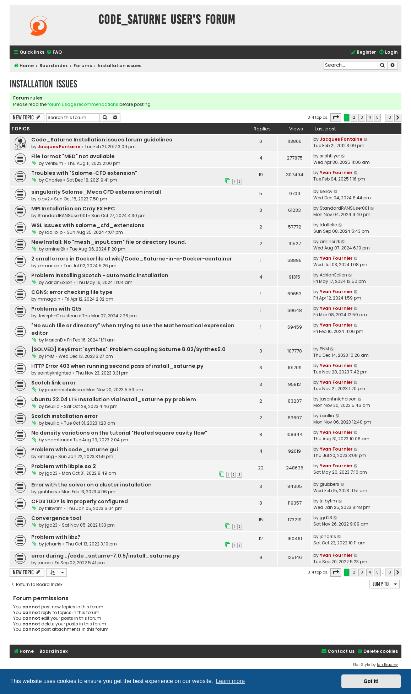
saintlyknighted (54, 373)
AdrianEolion (58, 282)
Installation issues (43, 84)
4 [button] (369, 117)
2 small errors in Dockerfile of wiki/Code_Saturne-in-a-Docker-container (131, 258)
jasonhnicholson (63, 390)
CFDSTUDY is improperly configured (79, 501)
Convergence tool (56, 518)
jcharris (53, 544)
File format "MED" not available (73, 156)
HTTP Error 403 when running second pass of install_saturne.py (117, 366)
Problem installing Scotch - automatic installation (99, 275)
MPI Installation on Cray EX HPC (73, 208)
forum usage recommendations (83, 104)
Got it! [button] (371, 681)
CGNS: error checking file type (72, 292)
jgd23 (51, 473)
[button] (335, 117)
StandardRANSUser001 (62, 215)
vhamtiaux (57, 440)
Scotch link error (53, 382)
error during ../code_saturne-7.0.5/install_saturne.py (105, 555)
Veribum (54, 163)
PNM (49, 356)
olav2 (44, 199)
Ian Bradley (387, 664)
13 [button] (389, 117)
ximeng (46, 456)
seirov (326, 191)
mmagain (49, 299)
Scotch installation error (64, 416)
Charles (53, 180)
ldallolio (54, 232)
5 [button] (377, 117)
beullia (52, 406)
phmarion (48, 266)
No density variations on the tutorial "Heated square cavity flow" (119, 432)
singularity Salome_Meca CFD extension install (96, 191)
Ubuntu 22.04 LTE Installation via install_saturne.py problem (113, 399)
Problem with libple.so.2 (63, 466)
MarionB (54, 340)
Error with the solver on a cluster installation (91, 484)
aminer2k (55, 249)
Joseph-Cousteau (58, 316)
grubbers (47, 492)
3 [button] (362, 117)
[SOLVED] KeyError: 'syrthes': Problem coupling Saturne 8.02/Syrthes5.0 (128, 349)
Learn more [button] (230, 681)
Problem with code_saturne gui (74, 449)
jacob (44, 563)
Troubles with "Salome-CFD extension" (84, 173)
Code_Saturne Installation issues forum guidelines (101, 139)
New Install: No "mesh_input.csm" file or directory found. (108, 242)
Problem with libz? (56, 536)
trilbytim (54, 508)
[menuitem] (54, 52)
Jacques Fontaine (59, 147)
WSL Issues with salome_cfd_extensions (88, 225)
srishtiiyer (330, 156)
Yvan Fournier (336, 173)
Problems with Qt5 (56, 308)
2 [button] (354, 117)
